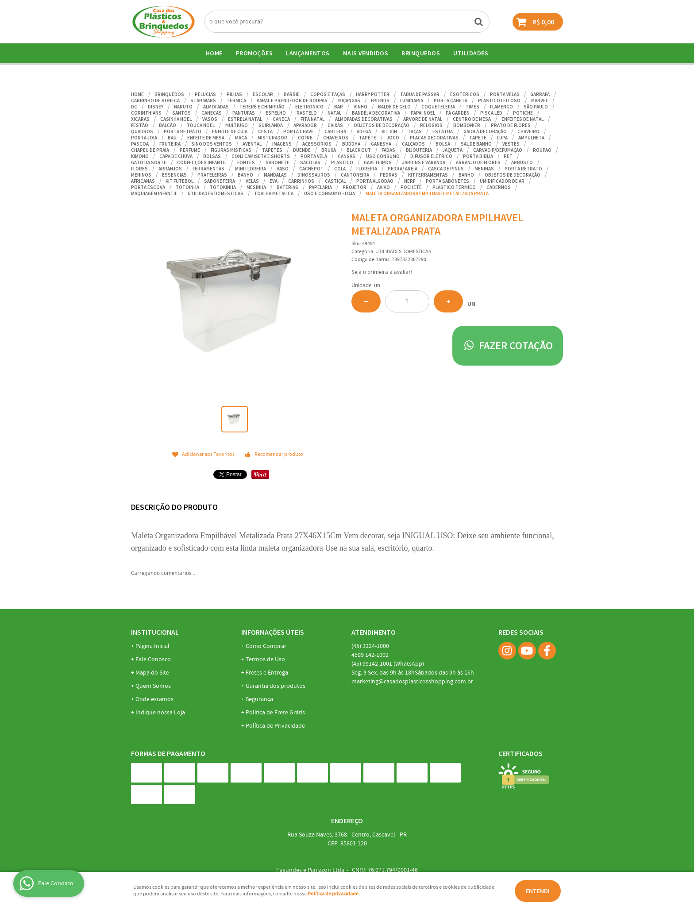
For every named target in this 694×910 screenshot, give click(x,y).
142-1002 (370, 655)
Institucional (155, 632)
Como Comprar (266, 646)
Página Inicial (152, 646)
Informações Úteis (272, 632)
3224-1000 (370, 646)
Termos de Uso (265, 659)
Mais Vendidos (366, 53)
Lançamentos (308, 53)
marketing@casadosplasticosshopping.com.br (412, 682)
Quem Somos (153, 686)
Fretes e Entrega (267, 673)
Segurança (259, 699)
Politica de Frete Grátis (275, 713)
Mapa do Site (152, 673)
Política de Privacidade (275, 726)
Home (214, 53)
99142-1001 (387, 664)
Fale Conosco (153, 659)
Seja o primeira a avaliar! (382, 272)
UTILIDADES (470, 53)
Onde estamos (154, 699)
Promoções (254, 53)
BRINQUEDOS (420, 53)
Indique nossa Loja (160, 713)
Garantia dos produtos (275, 686)
